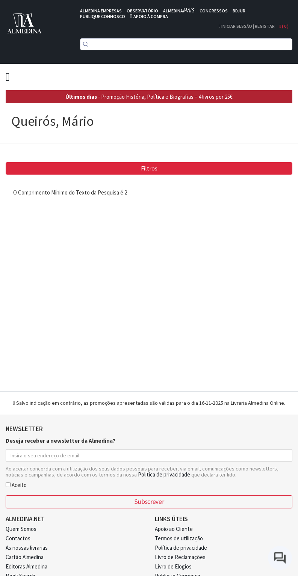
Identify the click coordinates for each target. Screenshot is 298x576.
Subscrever (149, 502)
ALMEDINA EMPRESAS (101, 11)
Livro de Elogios (173, 566)
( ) (284, 26)
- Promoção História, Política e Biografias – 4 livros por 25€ (149, 96)
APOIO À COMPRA (150, 16)
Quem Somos (21, 528)
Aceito (16, 484)
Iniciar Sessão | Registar (246, 26)
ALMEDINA (179, 11)
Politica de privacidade (164, 474)
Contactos (18, 538)
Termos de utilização (179, 538)
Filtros (149, 168)
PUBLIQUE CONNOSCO (102, 16)
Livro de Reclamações (180, 557)
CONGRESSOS (214, 11)
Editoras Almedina (26, 566)
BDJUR (239, 11)
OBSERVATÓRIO (142, 11)
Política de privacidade (181, 547)
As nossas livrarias (27, 547)
